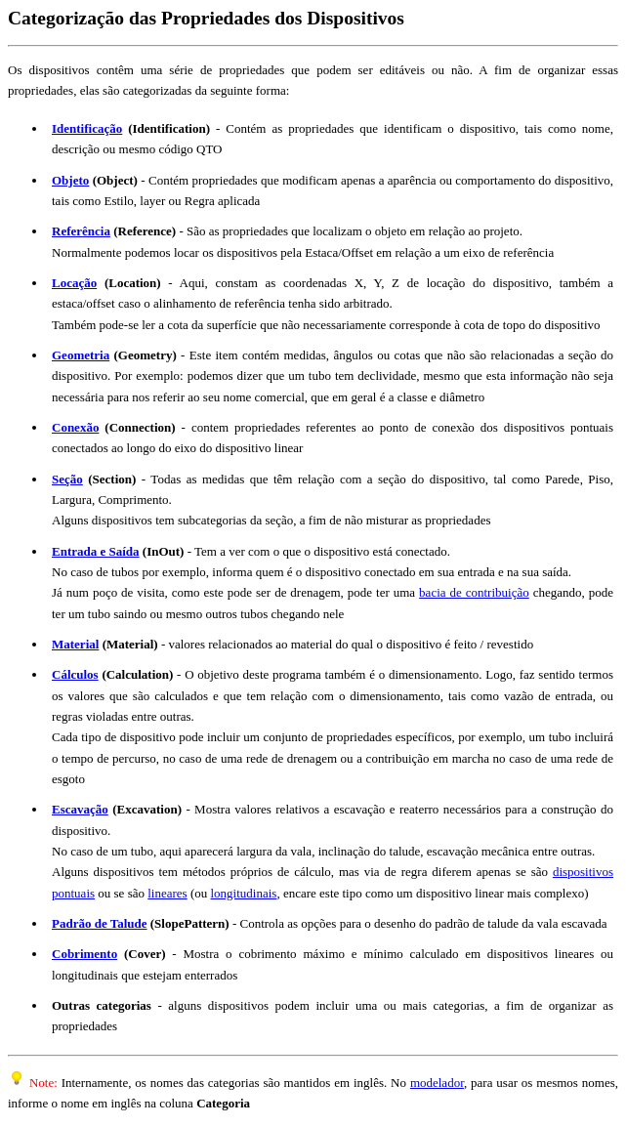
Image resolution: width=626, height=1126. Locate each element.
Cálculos (75, 674)
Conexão (75, 427)
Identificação (87, 128)
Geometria (80, 355)
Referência (81, 231)
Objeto (70, 180)
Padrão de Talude (99, 923)
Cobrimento (84, 953)
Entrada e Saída (96, 551)
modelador (437, 1082)
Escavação (80, 809)
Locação (74, 282)
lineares (167, 893)
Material (75, 644)
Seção (67, 479)
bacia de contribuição (474, 592)
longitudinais (244, 893)
